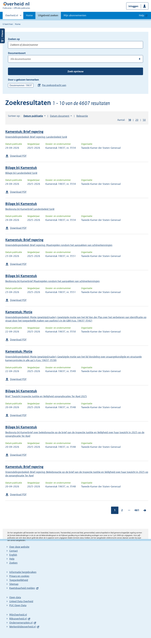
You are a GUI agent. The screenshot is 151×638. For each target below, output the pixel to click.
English (13, 554)
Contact (13, 550)
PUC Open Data (17, 605)
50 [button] (144, 120)
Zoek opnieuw (75, 71)
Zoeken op (14, 39)
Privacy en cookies (19, 576)
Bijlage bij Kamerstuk (21, 168)
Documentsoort (17, 53)
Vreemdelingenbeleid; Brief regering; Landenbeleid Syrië (36, 137)
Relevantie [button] (82, 116)
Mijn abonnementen (75, 15)
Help (11, 558)
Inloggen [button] (133, 6)
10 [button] (129, 120)
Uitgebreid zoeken (48, 15)
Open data (15, 597)
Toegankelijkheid (18, 580)
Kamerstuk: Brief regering (24, 132)
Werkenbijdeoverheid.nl (22, 626)
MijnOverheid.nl (18, 614)
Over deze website (19, 546)
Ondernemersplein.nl (21, 622)
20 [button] (136, 120)
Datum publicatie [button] (33, 116)
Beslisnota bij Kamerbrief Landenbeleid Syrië (29, 209)
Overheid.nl (11, 16)
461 (136, 510)
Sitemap (13, 584)
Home (29, 15)
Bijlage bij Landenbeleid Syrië (21, 173)
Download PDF (18, 155)
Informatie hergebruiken (22, 572)
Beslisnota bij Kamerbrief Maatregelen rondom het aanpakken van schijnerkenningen (52, 281)
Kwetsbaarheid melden (22, 588)
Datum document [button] (59, 116)
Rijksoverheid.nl (18, 618)
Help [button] (141, 15)
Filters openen (2, 36)
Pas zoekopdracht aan (54, 85)
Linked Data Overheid (21, 601)
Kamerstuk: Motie (18, 312)
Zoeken (13, 562)
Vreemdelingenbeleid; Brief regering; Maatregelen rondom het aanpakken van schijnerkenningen (58, 245)
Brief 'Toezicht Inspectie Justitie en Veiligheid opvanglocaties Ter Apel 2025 (46, 396)
